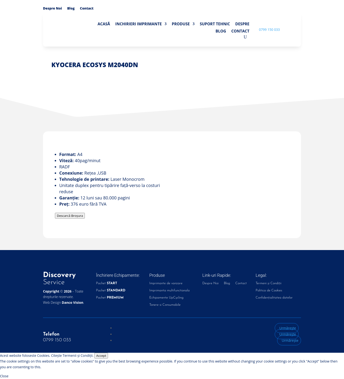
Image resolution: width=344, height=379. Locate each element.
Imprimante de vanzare (166, 283)
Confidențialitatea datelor (274, 297)
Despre (242, 24)
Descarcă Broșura (70, 216)
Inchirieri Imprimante (138, 24)
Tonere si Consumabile (165, 305)
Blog (71, 9)
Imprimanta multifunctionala (169, 290)
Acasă (103, 24)
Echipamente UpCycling (166, 297)
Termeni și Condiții (268, 283)
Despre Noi (52, 9)
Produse (181, 24)
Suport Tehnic (215, 24)
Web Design (63, 302)
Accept (101, 355)
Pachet (106, 283)
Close (4, 376)
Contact (87, 9)
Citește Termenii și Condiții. (72, 355)
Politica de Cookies (269, 290)
